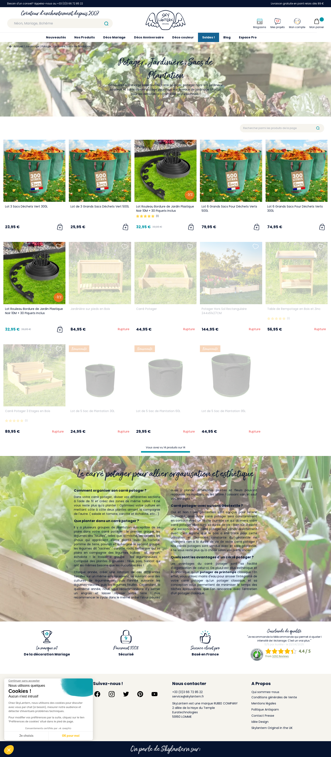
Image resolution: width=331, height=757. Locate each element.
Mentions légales (263, 703)
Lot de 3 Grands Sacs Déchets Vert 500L (100, 206)
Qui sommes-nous (265, 692)
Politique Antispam (265, 709)
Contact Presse (262, 716)
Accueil (18, 46)
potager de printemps (218, 572)
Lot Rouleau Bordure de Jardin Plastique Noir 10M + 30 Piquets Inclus (165, 208)
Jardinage (32, 46)
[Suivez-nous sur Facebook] (97, 694)
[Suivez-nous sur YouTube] (154, 694)
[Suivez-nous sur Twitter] (126, 694)
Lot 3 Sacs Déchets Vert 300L (26, 206)
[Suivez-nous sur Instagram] (111, 694)
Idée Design (260, 722)
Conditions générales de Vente (274, 697)
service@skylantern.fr (188, 696)
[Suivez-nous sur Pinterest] (140, 694)
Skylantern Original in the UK (272, 728)
